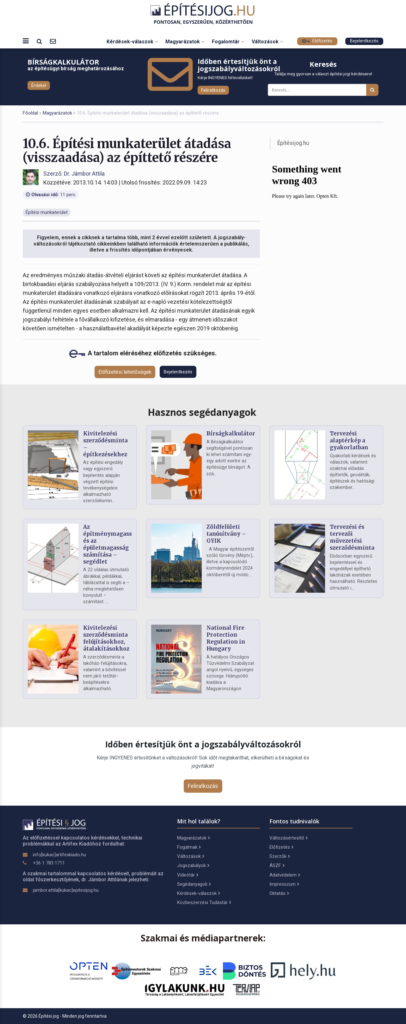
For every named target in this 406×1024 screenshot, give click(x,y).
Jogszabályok (193, 865)
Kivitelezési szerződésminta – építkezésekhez (105, 444)
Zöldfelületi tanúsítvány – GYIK (226, 533)
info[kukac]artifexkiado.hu (59, 855)
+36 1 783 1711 (49, 863)
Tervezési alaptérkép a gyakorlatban (349, 440)
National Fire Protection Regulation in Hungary (225, 638)
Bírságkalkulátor (230, 433)
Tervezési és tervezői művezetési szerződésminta (352, 537)
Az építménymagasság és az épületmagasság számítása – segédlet (110, 544)
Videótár (187, 875)
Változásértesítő (288, 838)
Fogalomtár (228, 42)
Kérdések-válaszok (132, 42)
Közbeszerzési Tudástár (204, 902)
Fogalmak (188, 847)
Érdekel (38, 85)
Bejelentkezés (364, 41)
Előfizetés (317, 41)
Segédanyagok (194, 884)
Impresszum (284, 884)
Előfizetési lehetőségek (124, 372)
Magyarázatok (184, 42)
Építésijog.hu (293, 143)
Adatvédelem (284, 875)
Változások (267, 42)
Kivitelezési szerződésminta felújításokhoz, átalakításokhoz (106, 638)
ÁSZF (276, 865)
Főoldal (30, 113)
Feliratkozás (213, 90)
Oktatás (279, 893)
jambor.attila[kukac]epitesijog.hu (66, 890)
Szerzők (279, 856)
